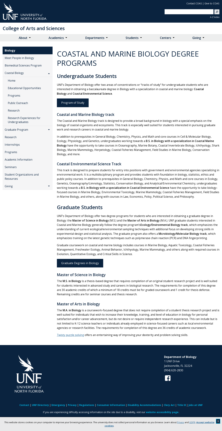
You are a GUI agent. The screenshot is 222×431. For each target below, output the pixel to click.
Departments (94, 38)
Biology (10, 50)
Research (14, 110)
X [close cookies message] (218, 421)
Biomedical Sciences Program (23, 65)
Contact (24, 405)
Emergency (58, 405)
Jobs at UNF (196, 405)
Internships (12, 145)
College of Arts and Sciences (34, 28)
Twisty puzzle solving (70, 335)
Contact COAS (194, 3)
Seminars (11, 167)
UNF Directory (40, 405)
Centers (165, 38)
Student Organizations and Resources (22, 176)
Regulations (86, 405)
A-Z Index (214, 17)
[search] (188, 12)
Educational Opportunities (24, 88)
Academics (56, 38)
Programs (14, 95)
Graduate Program (16, 130)
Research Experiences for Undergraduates (24, 120)
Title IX (181, 405)
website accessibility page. (162, 412)
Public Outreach (18, 103)
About (23, 38)
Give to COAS (211, 3)
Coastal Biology (14, 73)
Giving (196, 38)
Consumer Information (111, 405)
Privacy (180, 422)
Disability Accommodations (144, 405)
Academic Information (18, 159)
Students (132, 38)
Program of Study (72, 103)
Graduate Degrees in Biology (80, 263)
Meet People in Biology (19, 58)
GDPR (192, 422)
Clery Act (169, 405)
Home (11, 80)
